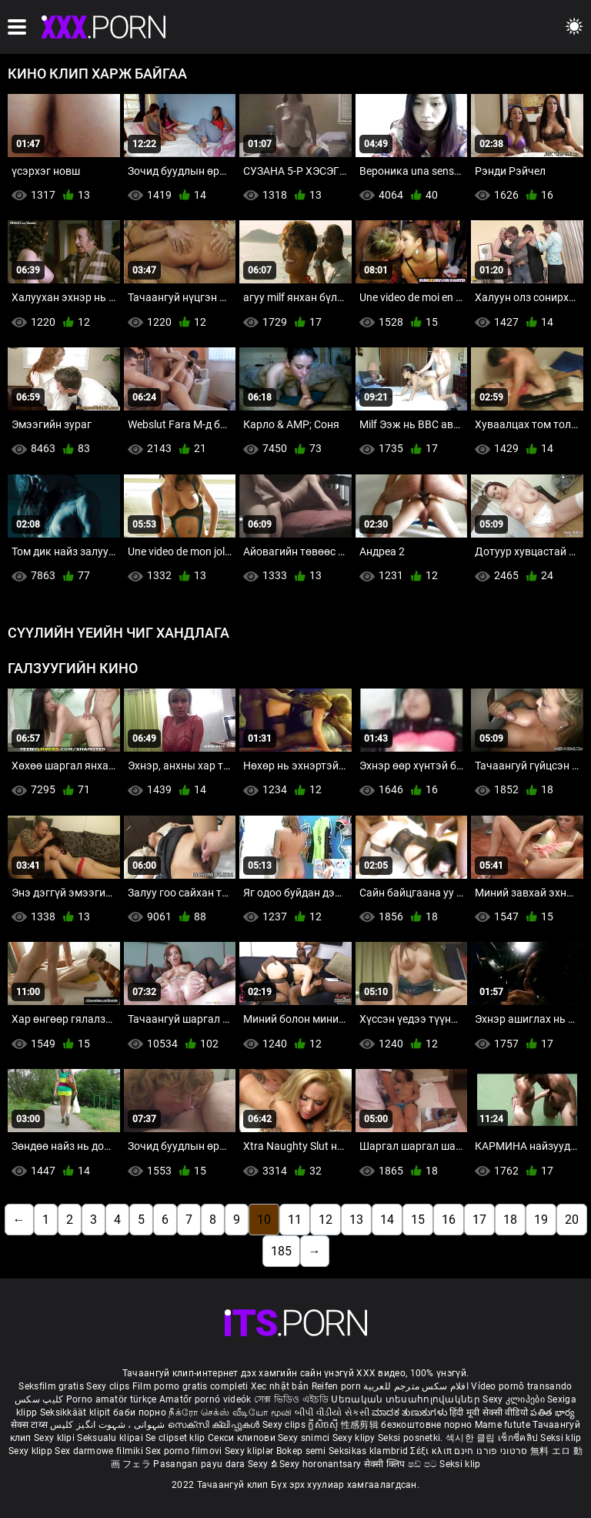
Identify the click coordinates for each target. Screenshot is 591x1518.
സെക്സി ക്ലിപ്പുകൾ (215, 1424)
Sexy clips (109, 1386)
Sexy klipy (355, 1438)
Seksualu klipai (111, 1438)
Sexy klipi (55, 1438)
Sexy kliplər (250, 1451)
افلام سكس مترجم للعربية (416, 1386)
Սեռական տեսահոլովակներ (406, 1399)
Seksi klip (560, 1438)
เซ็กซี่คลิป (519, 1438)
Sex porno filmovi (183, 1451)
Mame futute (502, 1424)
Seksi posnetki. (412, 1438)
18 (510, 1219)
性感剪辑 (361, 1424)
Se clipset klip (176, 1438)
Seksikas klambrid (369, 1451)
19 (541, 1219)
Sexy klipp (31, 1451)
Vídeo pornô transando (521, 1386)
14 (387, 1219)
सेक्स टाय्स (30, 1424)
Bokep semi (301, 1451)
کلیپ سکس (39, 1399)
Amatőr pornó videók (205, 1399)
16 (449, 1219)
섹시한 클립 (472, 1438)
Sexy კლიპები (514, 1399)
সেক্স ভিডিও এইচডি (291, 1399)
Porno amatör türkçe (111, 1399)
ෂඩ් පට (424, 1464)
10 (264, 1219)
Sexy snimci (305, 1438)
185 (281, 1251)
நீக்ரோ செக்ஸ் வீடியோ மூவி (230, 1412)
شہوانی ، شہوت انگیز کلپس (109, 1424)
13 (356, 1219)
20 (572, 1219)
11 (295, 1219)
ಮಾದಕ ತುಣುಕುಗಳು (410, 1412)
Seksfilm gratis (51, 1386)
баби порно (139, 1412)
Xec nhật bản (280, 1386)
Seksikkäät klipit (76, 1412)
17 (479, 1219)
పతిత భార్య (552, 1412)
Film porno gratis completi (190, 1386)
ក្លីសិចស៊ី (324, 1424)
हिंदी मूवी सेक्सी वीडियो (488, 1412)
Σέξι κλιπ (432, 1451)
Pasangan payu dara (200, 1464)
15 (418, 1219)
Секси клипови (243, 1438)
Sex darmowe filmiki (99, 1451)
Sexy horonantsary (321, 1464)
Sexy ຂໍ (263, 1464)
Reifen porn (336, 1386)
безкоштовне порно (426, 1424)
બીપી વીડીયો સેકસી (332, 1412)
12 (325, 1219)
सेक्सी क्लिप (386, 1464)
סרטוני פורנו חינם (490, 1451)
